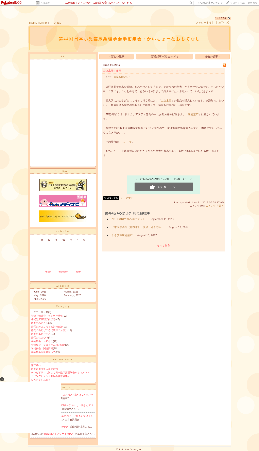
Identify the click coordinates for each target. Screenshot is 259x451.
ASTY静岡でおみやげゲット (128, 219)
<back (48, 271)
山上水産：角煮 (112, 70)
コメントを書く (215, 205)
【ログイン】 (223, 22)
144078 (220, 18)
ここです (126, 141)
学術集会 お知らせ (42, 341)
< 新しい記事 (116, 56)
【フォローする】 (203, 22)
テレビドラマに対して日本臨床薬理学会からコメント (60, 372)
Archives (63, 285)
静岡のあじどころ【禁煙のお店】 (49, 330)
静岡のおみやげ (39, 337)
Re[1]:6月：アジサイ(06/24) (59, 433)
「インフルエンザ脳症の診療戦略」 (50, 376)
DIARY (43, 22)
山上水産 (166, 100)
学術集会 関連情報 (42, 348)
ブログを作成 (237, 2)
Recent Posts (63, 359)
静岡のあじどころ (41, 334)
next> (78, 271)
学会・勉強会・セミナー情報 (47, 315)
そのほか (45, 2)
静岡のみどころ (39, 323)
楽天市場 (252, 2)
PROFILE (55, 22)
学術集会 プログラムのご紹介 (48, 344)
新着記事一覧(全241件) (164, 56)
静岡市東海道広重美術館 (44, 369)
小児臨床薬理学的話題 (43, 319)
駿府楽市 (193, 114)
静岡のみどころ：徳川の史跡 (47, 326)
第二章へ (36, 365)
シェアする (126, 198)
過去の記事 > (212, 56)
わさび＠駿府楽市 (122, 235)
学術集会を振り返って (43, 352)
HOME (33, 22)
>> (210, 2)
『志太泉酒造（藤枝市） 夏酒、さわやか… (137, 227)
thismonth (63, 271)
